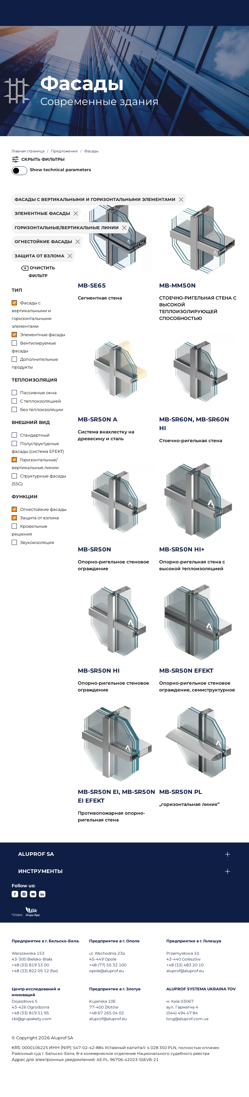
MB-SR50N (94, 549)
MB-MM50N (177, 285)
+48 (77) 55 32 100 (107, 964)
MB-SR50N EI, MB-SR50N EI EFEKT (116, 796)
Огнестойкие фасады (43, 509)
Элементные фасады (42, 334)
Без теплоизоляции (41, 409)
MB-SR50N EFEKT (186, 670)
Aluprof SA (36, 854)
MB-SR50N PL (180, 792)
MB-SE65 (92, 285)
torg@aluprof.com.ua (187, 1018)
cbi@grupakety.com (32, 1018)
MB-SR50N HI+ (182, 549)
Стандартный (35, 435)
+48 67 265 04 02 (106, 1012)
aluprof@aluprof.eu (185, 970)
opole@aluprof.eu (106, 970)
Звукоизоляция (37, 542)
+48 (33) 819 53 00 (30, 964)
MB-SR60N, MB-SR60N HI (194, 424)
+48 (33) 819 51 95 (30, 1012)
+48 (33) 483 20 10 (185, 964)
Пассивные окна (38, 392)
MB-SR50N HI (99, 670)
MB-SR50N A (97, 419)
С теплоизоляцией (40, 401)
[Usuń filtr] (76, 213)
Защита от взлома (39, 517)
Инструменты (40, 871)
